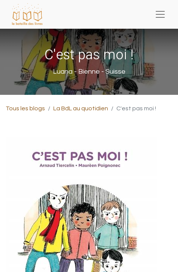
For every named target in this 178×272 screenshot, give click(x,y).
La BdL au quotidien (80, 108)
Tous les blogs (25, 108)
